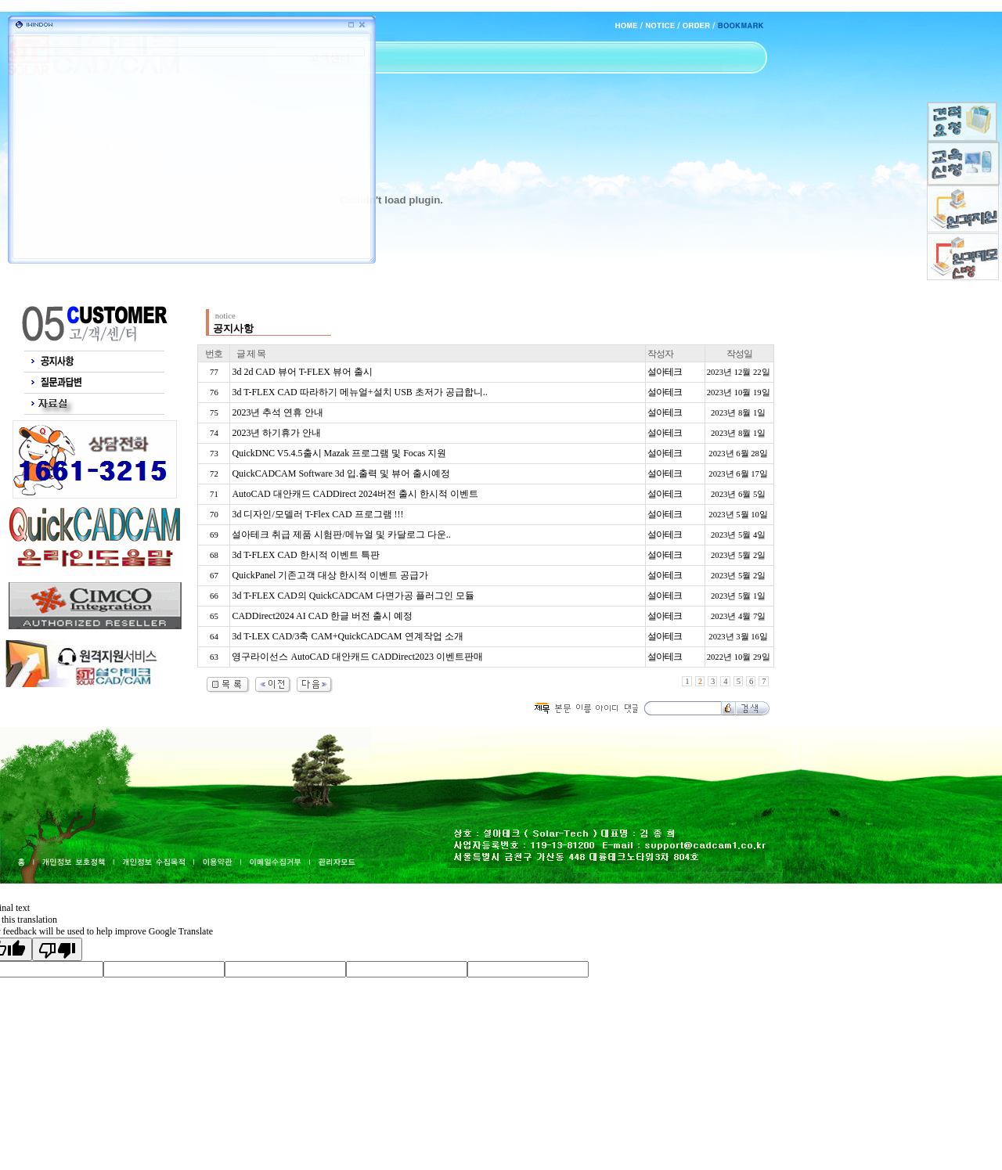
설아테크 (664, 371)
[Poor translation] (57, 949)
